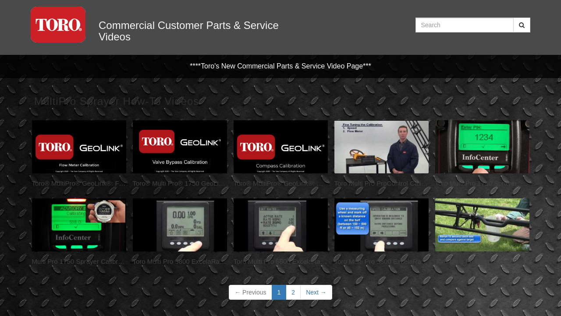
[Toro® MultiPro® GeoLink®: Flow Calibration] (79, 155)
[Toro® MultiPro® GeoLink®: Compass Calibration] (281, 155)
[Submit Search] (521, 25)
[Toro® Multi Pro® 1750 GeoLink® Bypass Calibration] (180, 155)
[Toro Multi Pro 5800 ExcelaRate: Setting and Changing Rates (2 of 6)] (281, 233)
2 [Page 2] (293, 292)
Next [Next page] (316, 292)
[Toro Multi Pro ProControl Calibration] (381, 155)
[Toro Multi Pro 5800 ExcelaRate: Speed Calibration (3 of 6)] (381, 233)
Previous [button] (250, 292)
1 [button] (279, 292)
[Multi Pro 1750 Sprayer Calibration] (79, 233)
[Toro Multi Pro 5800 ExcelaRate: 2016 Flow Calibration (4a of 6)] (482, 233)
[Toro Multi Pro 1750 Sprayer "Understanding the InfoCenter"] (482, 155)
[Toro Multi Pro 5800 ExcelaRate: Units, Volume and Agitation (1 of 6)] (180, 233)
